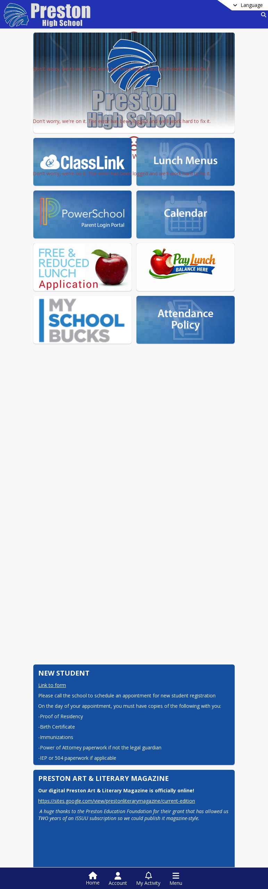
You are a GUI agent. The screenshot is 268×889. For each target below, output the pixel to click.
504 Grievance (65, 833)
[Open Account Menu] (118, 879)
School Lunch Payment (76, 822)
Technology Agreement (77, 790)
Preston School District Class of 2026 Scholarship (183, 775)
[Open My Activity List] (148, 879)
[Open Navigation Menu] (175, 879)
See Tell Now (63, 800)
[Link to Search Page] (262, 14)
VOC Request (63, 811)
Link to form (52, 596)
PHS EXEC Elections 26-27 (80, 771)
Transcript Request (167, 790)
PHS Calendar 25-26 (169, 800)
